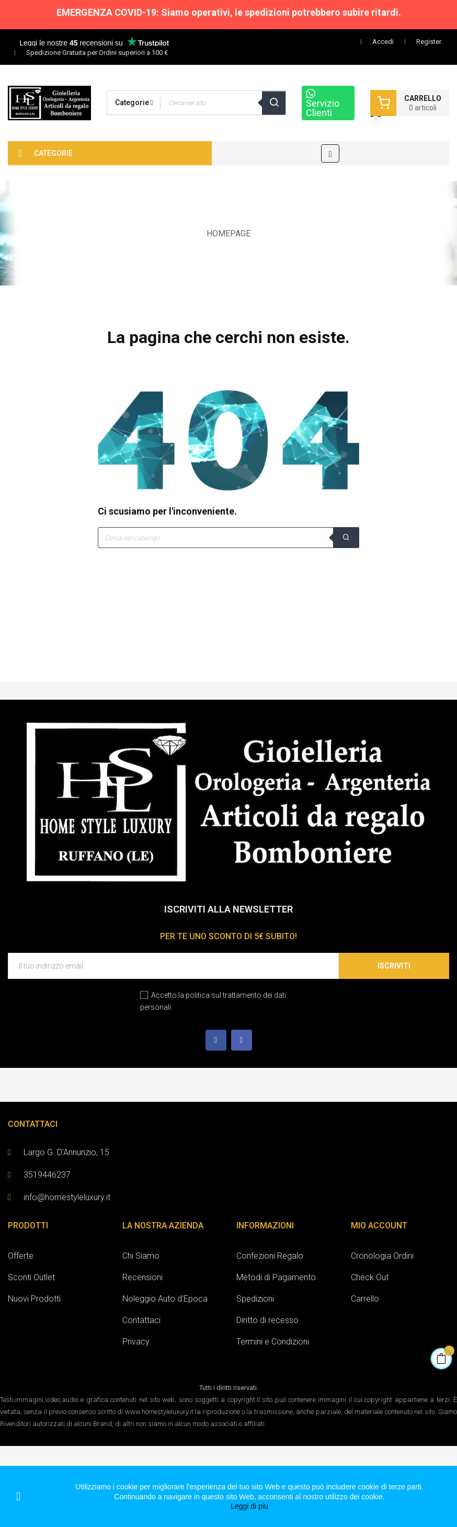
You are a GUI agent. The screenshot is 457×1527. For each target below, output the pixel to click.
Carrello (365, 1299)
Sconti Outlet (31, 1277)
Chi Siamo (140, 1256)
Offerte (20, 1256)
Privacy (136, 1342)
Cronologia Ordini (382, 1256)
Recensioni (142, 1277)
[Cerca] (228, 537)
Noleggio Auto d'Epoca (165, 1299)
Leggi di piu (249, 1506)
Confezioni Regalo (269, 1256)
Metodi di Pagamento (276, 1277)
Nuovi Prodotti (34, 1299)
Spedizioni (255, 1299)
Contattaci (141, 1320)
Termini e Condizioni (272, 1342)
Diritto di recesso (267, 1320)
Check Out (370, 1277)
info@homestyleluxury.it (67, 1197)
